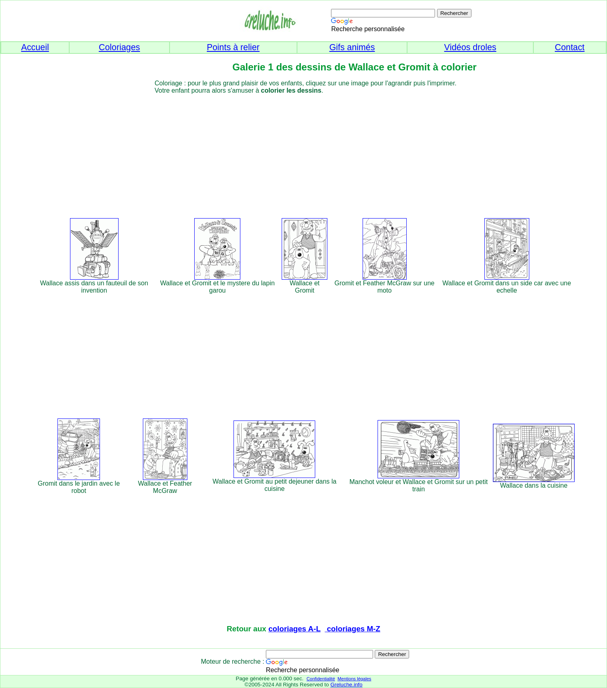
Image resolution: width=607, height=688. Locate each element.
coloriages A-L (294, 628)
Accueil (35, 47)
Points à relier (233, 47)
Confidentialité (320, 678)
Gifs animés (352, 47)
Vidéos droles (470, 47)
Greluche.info (346, 685)
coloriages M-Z (352, 628)
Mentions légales (354, 678)
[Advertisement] (318, 151)
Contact (570, 47)
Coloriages (119, 47)
